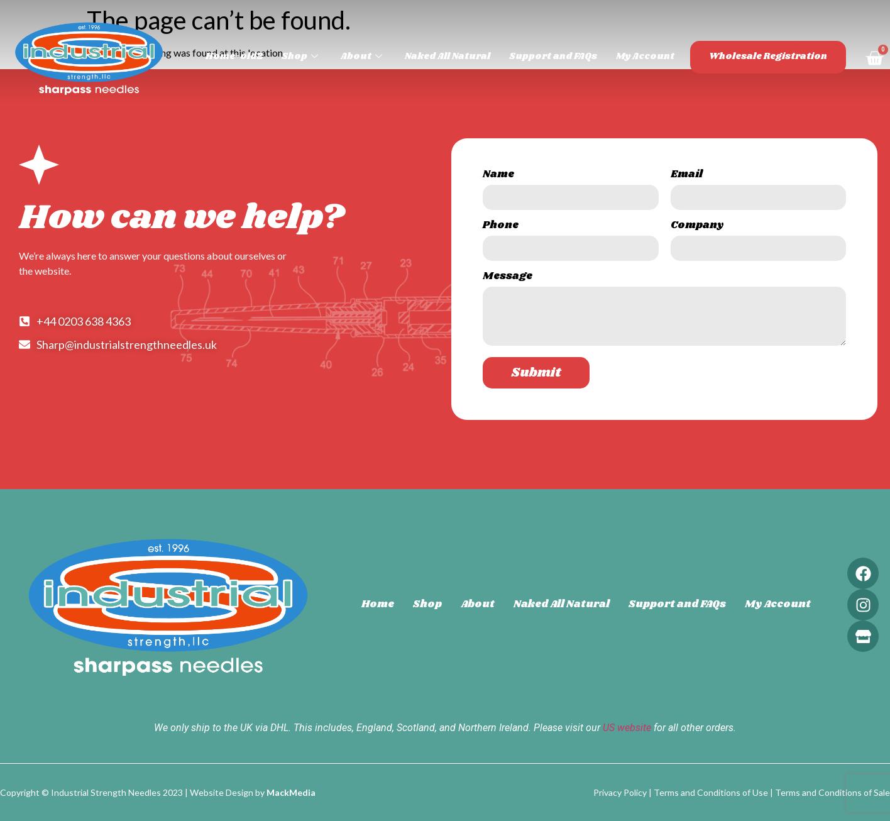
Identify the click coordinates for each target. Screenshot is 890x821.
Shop (300, 56)
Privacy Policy (620, 792)
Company (697, 227)
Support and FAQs (553, 56)
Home (377, 604)
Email (687, 176)
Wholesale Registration (768, 56)
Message (507, 278)
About (361, 56)
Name (498, 176)
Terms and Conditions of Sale (832, 792)
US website (627, 728)
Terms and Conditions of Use (711, 792)
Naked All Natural (447, 56)
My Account (645, 56)
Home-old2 (234, 56)
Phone (501, 227)
